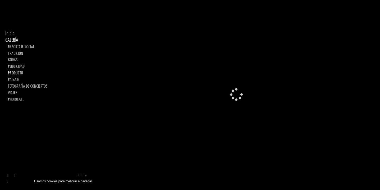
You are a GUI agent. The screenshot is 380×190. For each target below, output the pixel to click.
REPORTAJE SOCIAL (21, 47)
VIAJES (12, 93)
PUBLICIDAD (16, 66)
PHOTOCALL (16, 99)
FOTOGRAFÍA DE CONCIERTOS (28, 86)
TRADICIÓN (15, 53)
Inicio (10, 33)
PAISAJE (13, 80)
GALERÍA (11, 40)
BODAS (13, 60)
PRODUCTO (15, 73)
